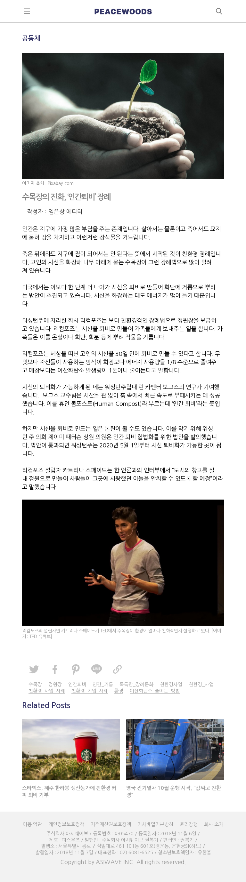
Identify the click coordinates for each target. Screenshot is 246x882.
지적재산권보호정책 (111, 824)
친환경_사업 (201, 684)
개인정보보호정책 (66, 824)
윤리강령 (189, 824)
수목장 (35, 684)
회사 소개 (213, 824)
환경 (118, 690)
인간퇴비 (77, 684)
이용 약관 (32, 824)
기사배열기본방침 (155, 824)
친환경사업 (171, 684)
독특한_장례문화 (136, 684)
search (219, 11)
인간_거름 (103, 684)
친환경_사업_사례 (47, 690)
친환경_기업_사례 (89, 690)
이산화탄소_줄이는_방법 (155, 690)
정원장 (55, 684)
